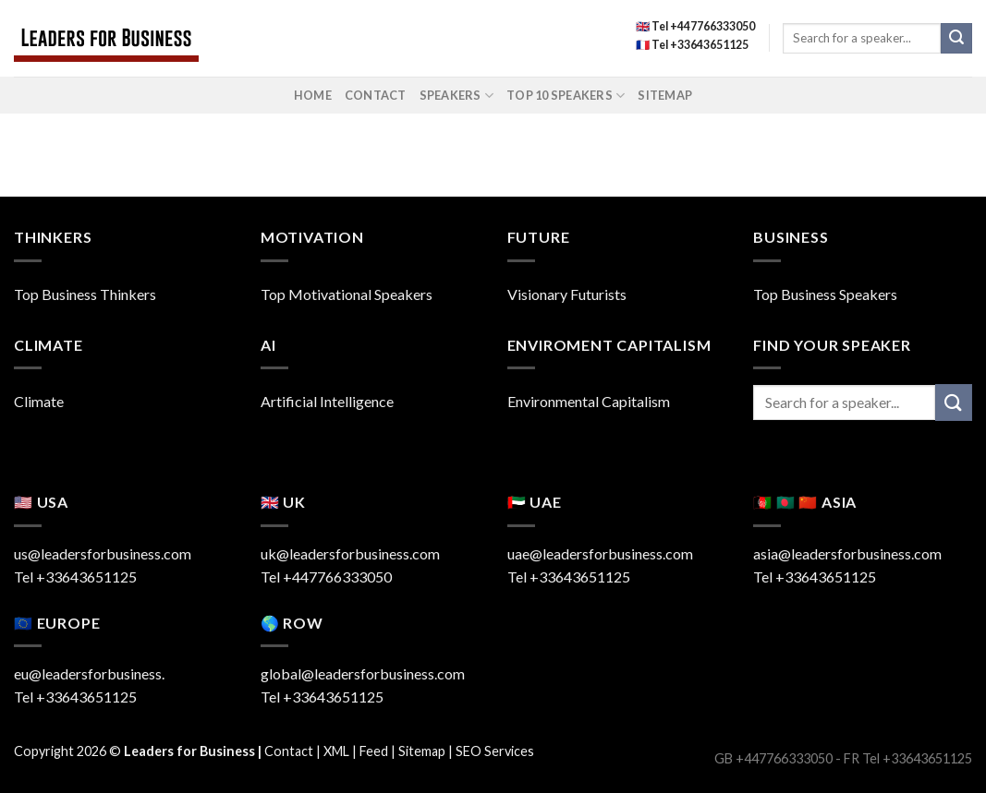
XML (336, 751)
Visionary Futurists (567, 294)
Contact (376, 95)
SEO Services (495, 751)
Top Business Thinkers (85, 294)
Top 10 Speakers (565, 95)
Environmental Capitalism (588, 401)
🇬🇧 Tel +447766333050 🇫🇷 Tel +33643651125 (695, 35)
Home (313, 95)
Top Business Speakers (825, 294)
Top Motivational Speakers (346, 294)
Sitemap (665, 95)
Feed (373, 751)
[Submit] (956, 38)
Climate (39, 401)
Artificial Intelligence (327, 401)
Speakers (457, 95)
